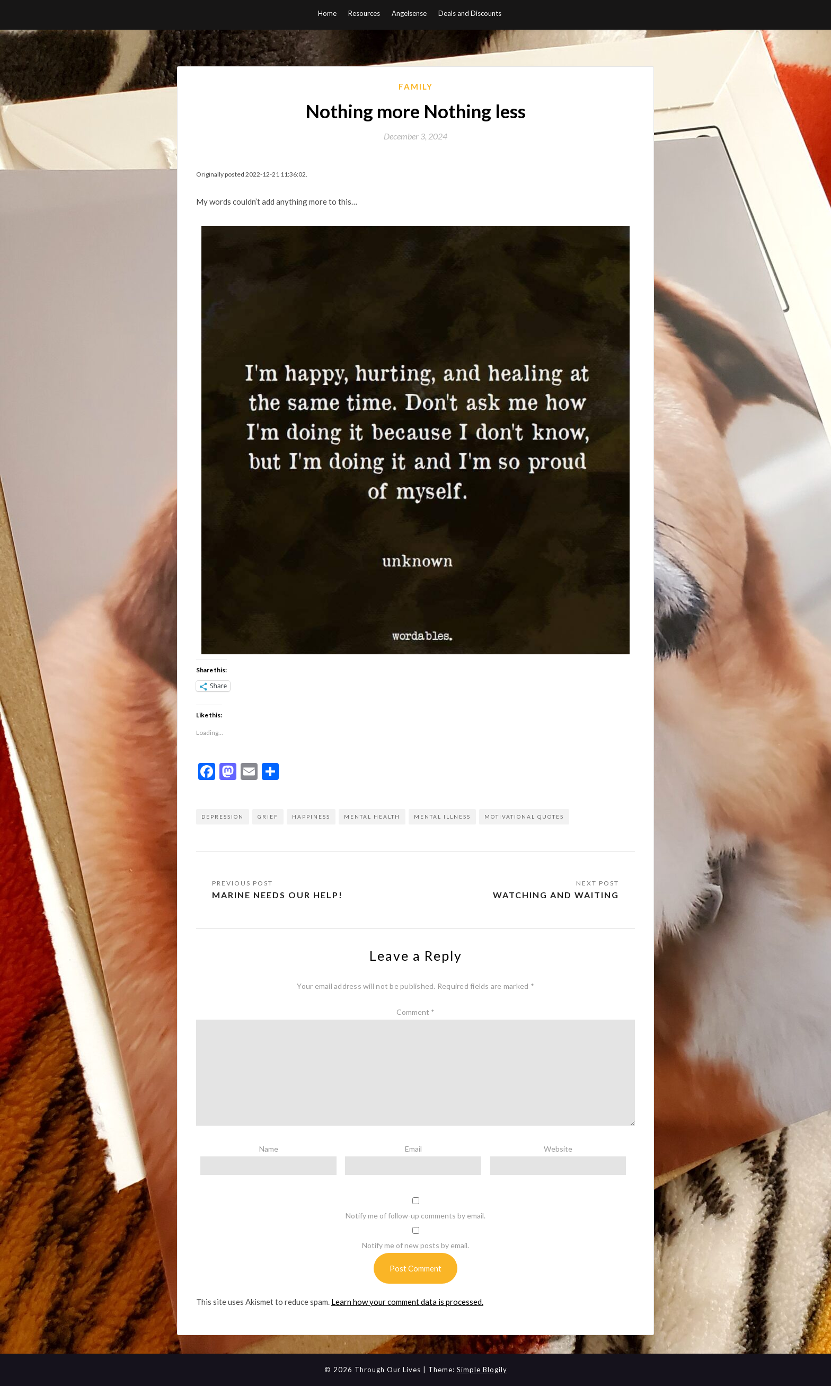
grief (268, 816)
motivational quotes (524, 816)
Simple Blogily (482, 1369)
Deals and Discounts (469, 13)
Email (413, 1148)
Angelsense (409, 13)
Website (558, 1148)
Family (416, 86)
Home (327, 13)
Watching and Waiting (556, 895)
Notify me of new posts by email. (415, 1245)
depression (222, 816)
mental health (372, 816)
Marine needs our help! (277, 895)
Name (268, 1148)
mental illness (442, 816)
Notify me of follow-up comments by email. (415, 1215)
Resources (364, 13)
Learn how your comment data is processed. (407, 1301)
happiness (311, 816)
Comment (415, 1011)
